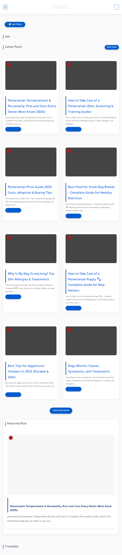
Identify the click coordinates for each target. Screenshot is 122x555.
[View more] (112, 47)
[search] (116, 7)
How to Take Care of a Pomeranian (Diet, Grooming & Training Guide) (90, 106)
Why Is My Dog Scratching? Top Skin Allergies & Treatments (31, 277)
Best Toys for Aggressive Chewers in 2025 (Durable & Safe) (28, 372)
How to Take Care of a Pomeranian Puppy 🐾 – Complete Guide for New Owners (86, 282)
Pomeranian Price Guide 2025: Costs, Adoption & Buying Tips (30, 190)
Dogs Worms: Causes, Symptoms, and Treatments (89, 369)
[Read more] (13, 129)
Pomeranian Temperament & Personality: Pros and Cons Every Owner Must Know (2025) (32, 106)
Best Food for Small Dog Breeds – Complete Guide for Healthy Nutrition (91, 193)
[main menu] (5, 7)
